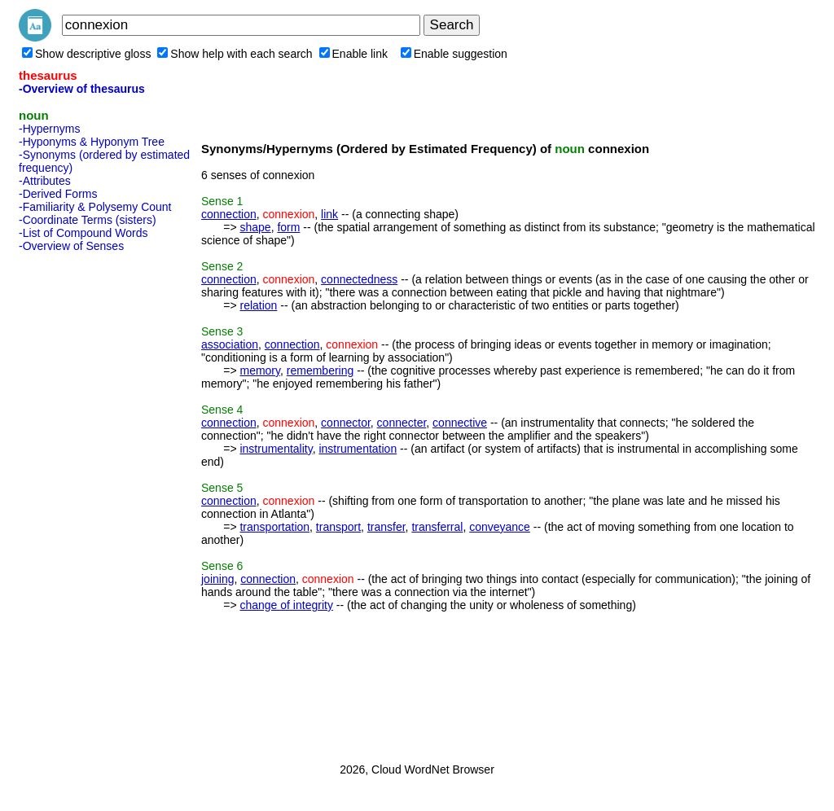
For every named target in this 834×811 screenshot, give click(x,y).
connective (459, 422)
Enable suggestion (454, 53)
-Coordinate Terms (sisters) (87, 219)
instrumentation (357, 448)
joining (217, 578)
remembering (320, 370)
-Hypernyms (49, 128)
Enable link (353, 53)
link (329, 214)
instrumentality (275, 448)
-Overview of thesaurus (82, 88)
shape (254, 227)
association (229, 344)
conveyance (499, 526)
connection (229, 214)
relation (258, 305)
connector (346, 422)
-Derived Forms (58, 193)
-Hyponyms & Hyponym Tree (92, 141)
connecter (402, 422)
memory (259, 370)
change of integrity (285, 605)
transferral (437, 526)
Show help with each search (234, 53)
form (288, 227)
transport (338, 526)
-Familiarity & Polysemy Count (95, 206)
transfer (386, 526)
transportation (274, 526)
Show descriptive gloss (86, 53)
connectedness (359, 279)
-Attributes (45, 180)
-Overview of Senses (71, 245)
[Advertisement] (84, 502)
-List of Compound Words (83, 232)
